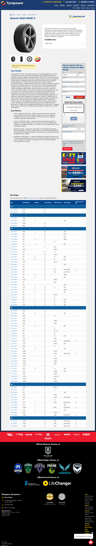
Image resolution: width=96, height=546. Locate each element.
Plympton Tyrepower (51, 2)
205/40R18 (14, 231)
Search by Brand (89, 500)
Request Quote (67, 148)
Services (69, 5)
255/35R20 (14, 397)
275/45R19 (14, 374)
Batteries (87, 514)
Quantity (80, 73)
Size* (63, 73)
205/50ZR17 (14, 220)
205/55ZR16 (14, 212)
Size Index (4, 542)
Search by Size (88, 498)
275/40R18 (14, 305)
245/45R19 (14, 338)
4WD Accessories (89, 512)
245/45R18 (14, 287)
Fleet (74, 8)
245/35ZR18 (14, 277)
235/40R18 (14, 264)
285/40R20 (14, 412)
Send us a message (9, 508)
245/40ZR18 (14, 279)
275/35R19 (14, 366)
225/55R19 (14, 321)
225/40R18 (14, 239)
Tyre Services (88, 518)
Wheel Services (88, 520)
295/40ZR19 (14, 379)
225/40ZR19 (14, 310)
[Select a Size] (64, 43)
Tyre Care (87, 501)
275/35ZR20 (14, 405)
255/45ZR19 (14, 358)
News (88, 8)
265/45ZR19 (14, 361)
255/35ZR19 (14, 348)
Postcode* (64, 91)
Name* (64, 77)
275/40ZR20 (14, 407)
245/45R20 (14, 395)
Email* (64, 87)
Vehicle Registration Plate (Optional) (68, 126)
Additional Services (89, 522)
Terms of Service (78, 143)
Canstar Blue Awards (7, 543)
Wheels (62, 5)
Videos (92, 8)
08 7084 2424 (71, 2)
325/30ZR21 (14, 426)
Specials (76, 5)
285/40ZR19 (14, 376)
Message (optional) (67, 131)
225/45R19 (14, 316)
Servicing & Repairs (89, 516)
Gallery (78, 8)
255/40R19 (14, 351)
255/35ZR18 (14, 292)
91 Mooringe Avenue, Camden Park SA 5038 (13, 501)
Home (12, 15)
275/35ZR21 (14, 421)
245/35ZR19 (14, 326)
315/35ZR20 (14, 415)
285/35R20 (14, 410)
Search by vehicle (32, 198)
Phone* (70, 82)
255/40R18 (14, 294)
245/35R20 (14, 387)
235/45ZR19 (14, 323)
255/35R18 (14, 289)
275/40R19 (14, 371)
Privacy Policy (69, 143)
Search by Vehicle (89, 496)
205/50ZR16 (14, 209)
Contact (83, 5)
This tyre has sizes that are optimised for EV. (24, 66)
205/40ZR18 (14, 234)
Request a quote (86, 2)
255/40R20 (14, 402)
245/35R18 (14, 274)
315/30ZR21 (14, 423)
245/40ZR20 (14, 392)
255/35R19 (14, 346)
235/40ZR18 (14, 262)
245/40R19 (14, 328)
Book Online (91, 5)
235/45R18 (14, 267)
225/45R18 (14, 249)
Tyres (56, 5)
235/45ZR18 (14, 269)
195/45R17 (14, 218)
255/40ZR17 (14, 225)
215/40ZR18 (14, 236)
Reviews (83, 8)
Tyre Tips (87, 503)
